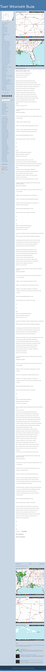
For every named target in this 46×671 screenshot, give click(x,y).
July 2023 (3, 155)
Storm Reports (4, 107)
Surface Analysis (4, 30)
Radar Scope (4, 78)
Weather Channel (4, 69)
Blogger (33, 668)
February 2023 (4, 161)
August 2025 (4, 123)
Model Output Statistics (5, 41)
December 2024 (4, 133)
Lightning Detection (5, 27)
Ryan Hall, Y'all (4, 73)
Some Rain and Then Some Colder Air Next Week (28, 654)
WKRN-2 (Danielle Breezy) (6, 54)
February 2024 (4, 146)
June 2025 (3, 125)
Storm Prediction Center (6, 59)
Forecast (3, 103)
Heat (2, 112)
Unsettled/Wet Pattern (23, 649)
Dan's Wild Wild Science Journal (7, 83)
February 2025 (4, 130)
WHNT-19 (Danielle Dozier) (6, 45)
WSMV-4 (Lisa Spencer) (6, 55)
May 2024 (3, 142)
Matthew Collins (5, 169)
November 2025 (4, 119)
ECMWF (3, 36)
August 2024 (4, 138)
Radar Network (4, 26)
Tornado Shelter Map (5, 82)
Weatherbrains (4, 68)
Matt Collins (5, 168)
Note (17, 643)
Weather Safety (4, 111)
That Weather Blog (17, 6)
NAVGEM (3, 40)
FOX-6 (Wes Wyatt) (5, 49)
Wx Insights (4, 86)
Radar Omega (4, 74)
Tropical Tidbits (4, 87)
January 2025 (4, 132)
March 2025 (4, 129)
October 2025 (4, 120)
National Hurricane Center (6, 60)
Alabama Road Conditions (6, 79)
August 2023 (4, 153)
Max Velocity (4, 72)
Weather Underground (5, 90)
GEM (3, 37)
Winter (3, 110)
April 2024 (3, 143)
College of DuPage (5, 64)
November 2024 (4, 134)
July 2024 (3, 139)
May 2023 (3, 157)
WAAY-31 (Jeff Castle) (5, 46)
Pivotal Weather (4, 65)
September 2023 (4, 152)
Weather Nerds (4, 88)
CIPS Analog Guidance (5, 63)
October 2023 (4, 151)
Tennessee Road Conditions (6, 81)
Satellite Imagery (4, 29)
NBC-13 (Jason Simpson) (6, 50)
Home (30, 563)
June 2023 (3, 156)
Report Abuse (4, 164)
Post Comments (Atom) (24, 566)
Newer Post (18, 563)
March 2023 (4, 160)
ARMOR (3, 25)
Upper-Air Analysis (5, 31)
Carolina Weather (4, 70)
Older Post (41, 563)
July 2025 (3, 124)
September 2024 (4, 137)
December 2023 (4, 148)
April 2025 (3, 128)
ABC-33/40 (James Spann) (6, 51)
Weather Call (4, 77)
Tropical (3, 106)
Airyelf (26, 668)
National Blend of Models (6, 42)
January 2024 (4, 147)
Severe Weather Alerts (5, 58)
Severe (3, 105)
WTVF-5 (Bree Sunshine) (6, 56)
